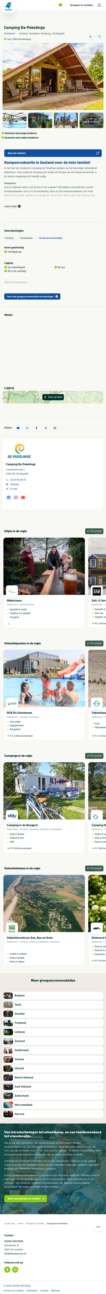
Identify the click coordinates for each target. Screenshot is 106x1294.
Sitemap (55, 1290)
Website (14, 484)
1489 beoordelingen (23, 736)
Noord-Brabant (27, 604)
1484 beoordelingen (21, 39)
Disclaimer (32, 1290)
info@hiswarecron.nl (15, 1253)
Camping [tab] (8, 238)
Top (98, 1226)
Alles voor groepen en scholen (26, 1198)
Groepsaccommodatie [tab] (50, 238)
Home (20, 1223)
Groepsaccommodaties (57, 1223)
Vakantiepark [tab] (26, 238)
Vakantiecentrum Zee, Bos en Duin (30, 938)
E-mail (13, 488)
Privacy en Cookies (13, 1290)
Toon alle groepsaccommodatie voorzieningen (32, 296)
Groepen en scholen (86, 5)
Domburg (44, 829)
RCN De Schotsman (19, 713)
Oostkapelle (56, 829)
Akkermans (14, 600)
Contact (44, 1290)
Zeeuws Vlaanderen (39, 941)
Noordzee (34, 717)
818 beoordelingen (22, 848)
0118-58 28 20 (18, 479)
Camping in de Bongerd (22, 825)
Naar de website (53, 153)
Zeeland (24, 717)
